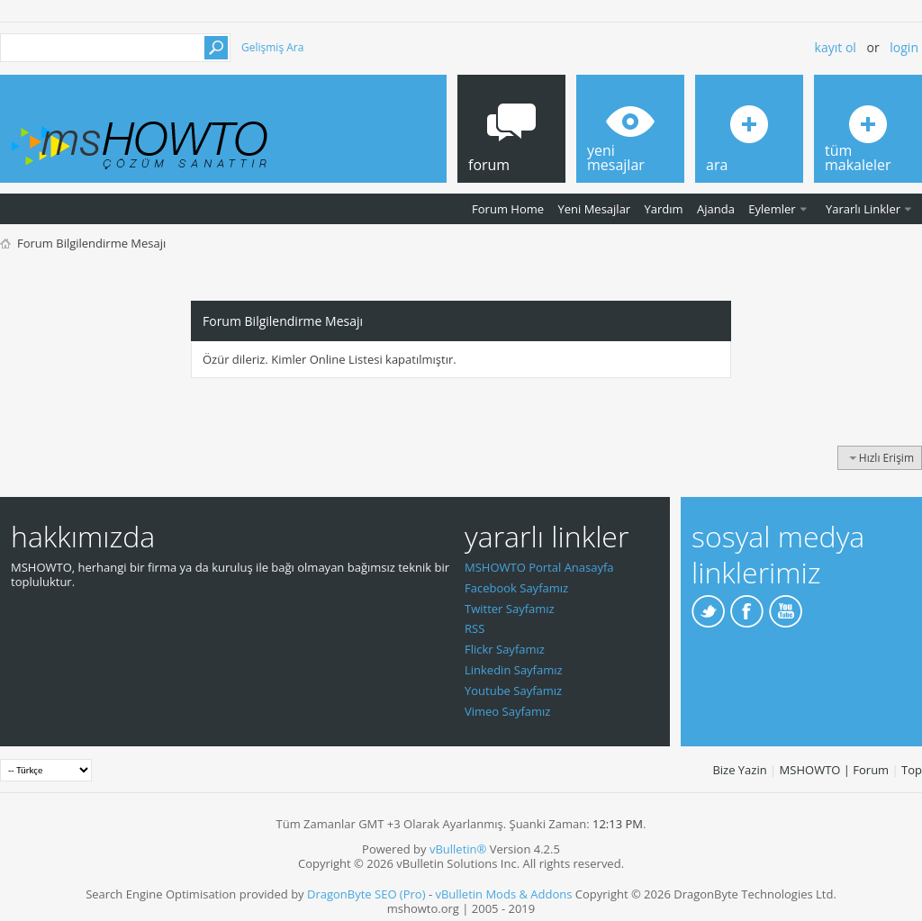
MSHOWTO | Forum (835, 770)
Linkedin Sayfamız (514, 670)
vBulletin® (457, 849)
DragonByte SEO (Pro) (366, 894)
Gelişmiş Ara (272, 47)
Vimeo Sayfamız (507, 711)
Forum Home (508, 209)
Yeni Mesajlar (593, 209)
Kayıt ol (835, 47)
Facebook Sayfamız (516, 588)
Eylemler (771, 209)
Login (904, 47)
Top (911, 770)
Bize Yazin (739, 770)
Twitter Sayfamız (510, 608)
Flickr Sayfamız (505, 649)
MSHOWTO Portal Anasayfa (539, 567)
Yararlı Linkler (863, 209)
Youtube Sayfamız (513, 690)
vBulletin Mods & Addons (503, 894)
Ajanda (716, 209)
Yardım (664, 209)
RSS (474, 628)
